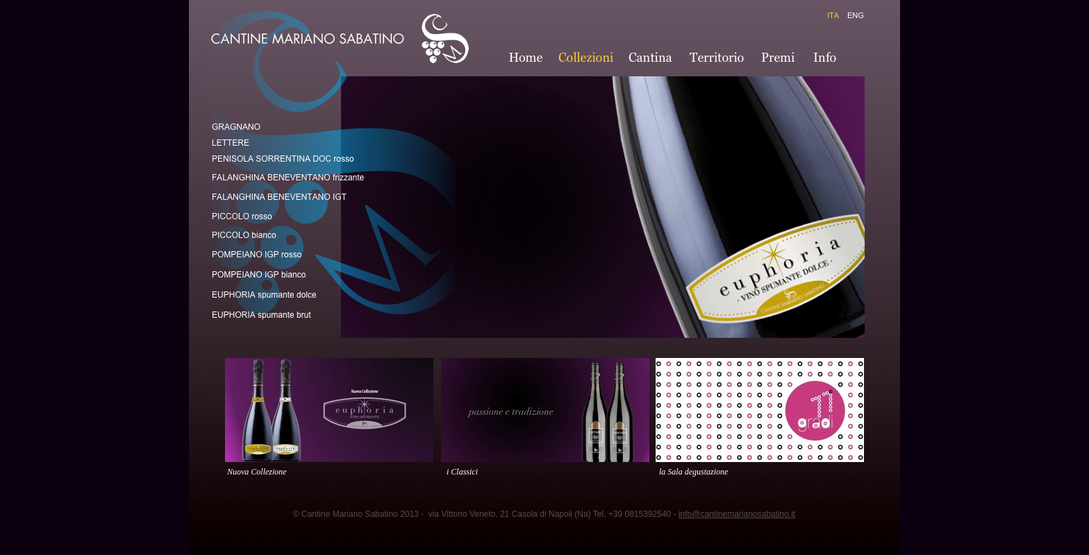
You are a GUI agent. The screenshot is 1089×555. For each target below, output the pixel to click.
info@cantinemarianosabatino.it (737, 514)
